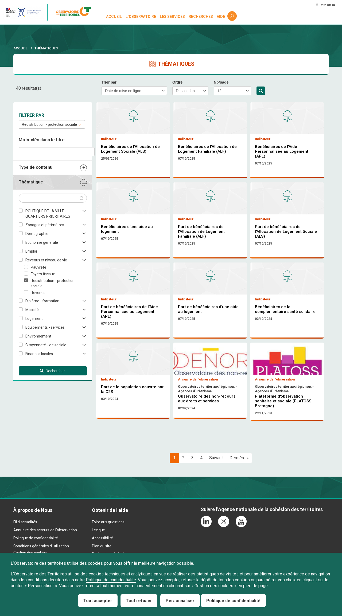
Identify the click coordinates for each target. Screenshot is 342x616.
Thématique (31, 182)
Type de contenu (35, 167)
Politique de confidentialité (111, 579)
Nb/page (221, 82)
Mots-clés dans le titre (42, 139)
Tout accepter (97, 600)
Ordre (177, 82)
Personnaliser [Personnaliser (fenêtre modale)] (180, 600)
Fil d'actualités (25, 552)
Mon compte (323, 5)
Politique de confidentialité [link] (233, 600)
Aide (221, 16)
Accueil (114, 16)
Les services (172, 16)
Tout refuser (139, 600)
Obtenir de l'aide (110, 540)
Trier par (109, 82)
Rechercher (261, 91)
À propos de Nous (32, 540)
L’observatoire (141, 16)
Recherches (201, 16)
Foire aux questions (108, 552)
